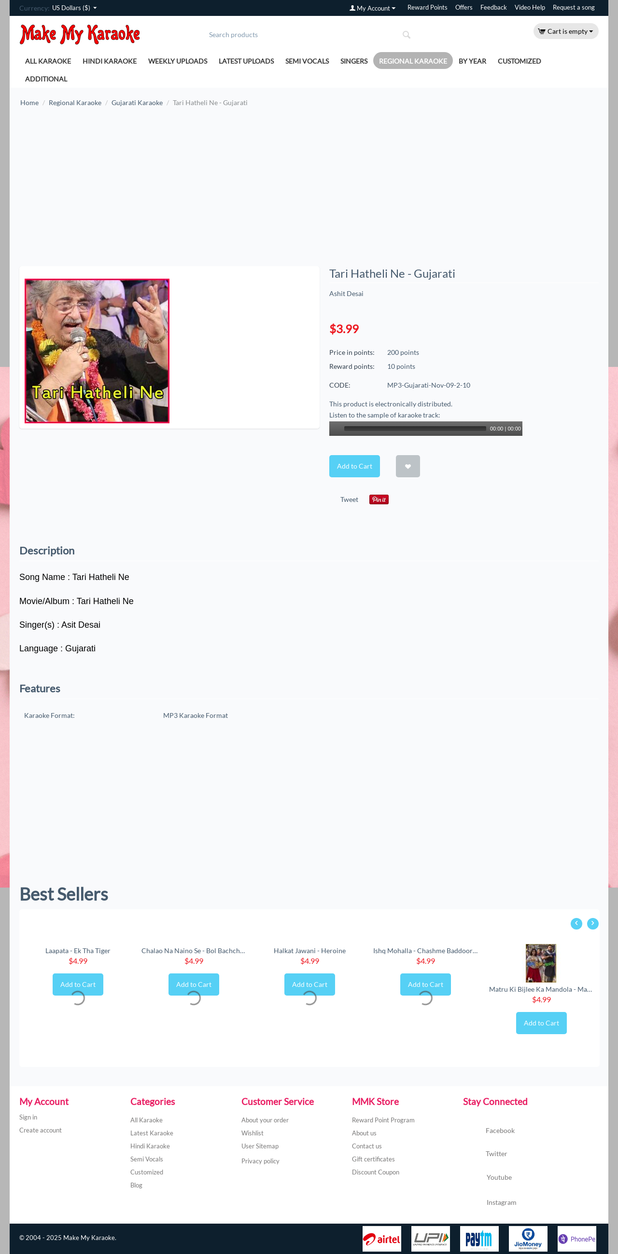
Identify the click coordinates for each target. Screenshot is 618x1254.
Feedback (493, 7)
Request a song (574, 7)
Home (29, 102)
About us (364, 1133)
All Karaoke (48, 61)
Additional (46, 79)
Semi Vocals (307, 61)
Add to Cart (354, 466)
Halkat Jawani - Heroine (310, 950)
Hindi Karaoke (110, 61)
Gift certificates (373, 1159)
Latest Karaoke (151, 1133)
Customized (519, 61)
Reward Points (427, 7)
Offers (464, 7)
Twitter (485, 1154)
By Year (472, 61)
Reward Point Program (383, 1120)
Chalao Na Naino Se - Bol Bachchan (193, 950)
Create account (40, 1130)
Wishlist (252, 1133)
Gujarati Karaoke (137, 102)
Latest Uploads (246, 61)
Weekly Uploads (177, 61)
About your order (265, 1120)
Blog (136, 1185)
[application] (425, 428)
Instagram (490, 1203)
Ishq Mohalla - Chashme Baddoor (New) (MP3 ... (425, 950)
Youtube (487, 1178)
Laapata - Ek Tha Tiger (78, 950)
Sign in (28, 1117)
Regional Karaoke (413, 61)
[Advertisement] (309, 191)
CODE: (340, 385)
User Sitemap (260, 1146)
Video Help (530, 7)
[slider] (415, 428)
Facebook (489, 1131)
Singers (353, 61)
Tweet (349, 499)
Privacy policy (260, 1161)
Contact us (367, 1146)
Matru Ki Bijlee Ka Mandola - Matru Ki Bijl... (541, 989)
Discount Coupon (375, 1172)
